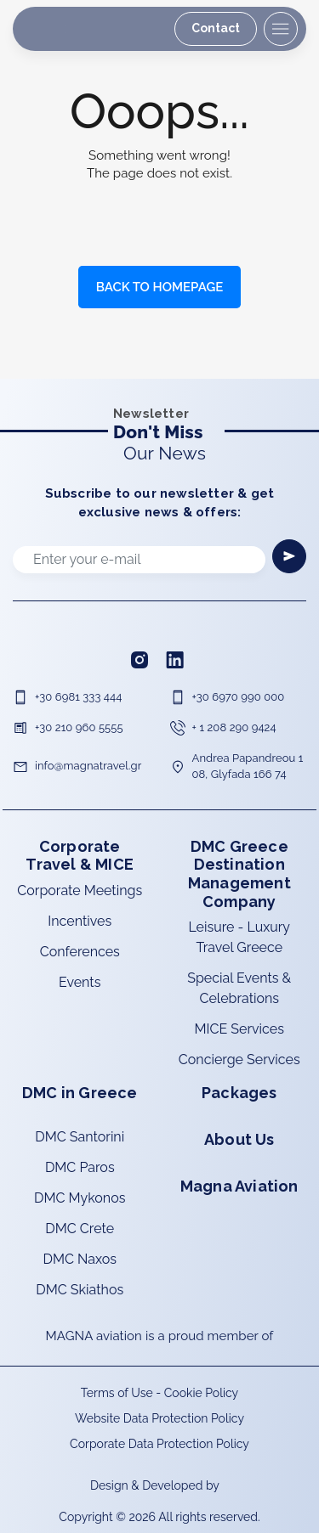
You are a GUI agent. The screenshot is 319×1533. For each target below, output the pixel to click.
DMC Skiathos (79, 1290)
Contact (215, 28)
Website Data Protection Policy (159, 1418)
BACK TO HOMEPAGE (159, 287)
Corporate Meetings (79, 890)
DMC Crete (79, 1228)
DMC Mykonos (79, 1198)
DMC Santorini (79, 1137)
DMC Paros (80, 1167)
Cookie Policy (201, 1393)
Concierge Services (239, 1059)
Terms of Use (117, 1393)
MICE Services (239, 1029)
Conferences (80, 952)
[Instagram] (141, 659)
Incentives (79, 921)
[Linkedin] (177, 659)
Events (79, 982)
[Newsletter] (289, 556)
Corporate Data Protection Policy (159, 1444)
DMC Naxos (80, 1259)
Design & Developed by (156, 1485)
